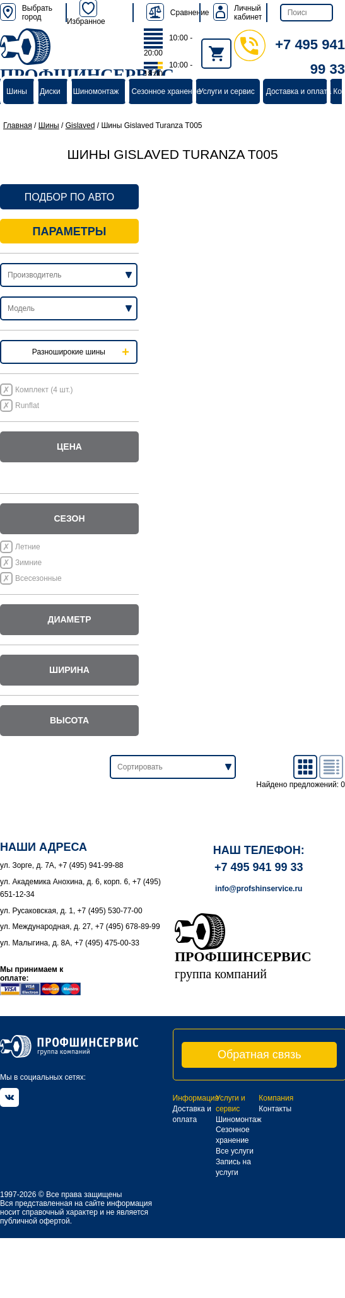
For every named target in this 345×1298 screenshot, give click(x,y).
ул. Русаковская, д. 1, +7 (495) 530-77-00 (71, 910)
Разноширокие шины (68, 352)
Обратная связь (259, 1054)
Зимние (28, 562)
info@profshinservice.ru (258, 888)
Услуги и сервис (227, 91)
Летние (27, 546)
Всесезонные (38, 578)
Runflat (27, 405)
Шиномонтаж (96, 91)
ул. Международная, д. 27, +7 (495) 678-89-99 (80, 926)
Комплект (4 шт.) (44, 389)
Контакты (275, 1108)
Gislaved (80, 125)
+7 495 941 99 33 (258, 867)
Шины (16, 91)
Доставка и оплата (299, 91)
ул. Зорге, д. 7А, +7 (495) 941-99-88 (62, 865)
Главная (17, 125)
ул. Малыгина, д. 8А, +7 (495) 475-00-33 (69, 942)
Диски (50, 91)
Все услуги (235, 1151)
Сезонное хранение (166, 91)
